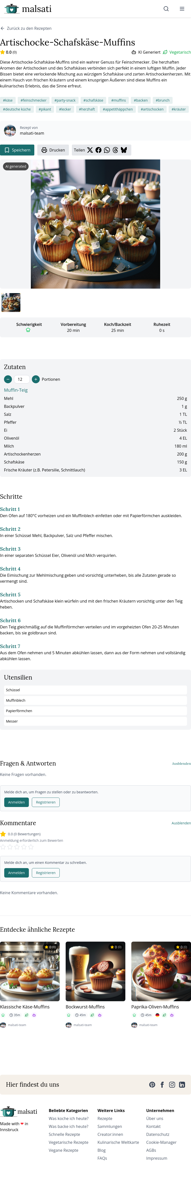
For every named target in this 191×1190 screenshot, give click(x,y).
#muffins (118, 100)
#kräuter (179, 109)
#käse (8, 100)
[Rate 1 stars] (3, 847)
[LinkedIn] (182, 1085)
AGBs (151, 1150)
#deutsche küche (17, 109)
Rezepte (104, 1118)
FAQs (102, 1158)
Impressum (156, 1158)
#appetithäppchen (118, 109)
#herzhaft (87, 109)
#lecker (65, 109)
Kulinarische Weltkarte (118, 1142)
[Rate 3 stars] (17, 847)
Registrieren (46, 802)
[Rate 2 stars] (10, 847)
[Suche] (166, 9)
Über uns (154, 1118)
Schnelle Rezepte (64, 1134)
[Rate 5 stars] (31, 847)
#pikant (45, 109)
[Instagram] (172, 1085)
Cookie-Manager (161, 1142)
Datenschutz (157, 1134)
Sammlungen (109, 1126)
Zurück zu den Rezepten (25, 28)
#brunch (163, 100)
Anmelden (16, 802)
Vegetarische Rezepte (68, 1142)
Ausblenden (181, 763)
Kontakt (153, 1126)
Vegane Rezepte (63, 1150)
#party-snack (65, 100)
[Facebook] (162, 1085)
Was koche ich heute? (69, 1118)
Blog (101, 1150)
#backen (141, 100)
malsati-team (32, 133)
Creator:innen (110, 1134)
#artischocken (152, 109)
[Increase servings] (36, 379)
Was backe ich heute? (68, 1126)
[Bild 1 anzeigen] (11, 302)
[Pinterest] (152, 1085)
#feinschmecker (34, 100)
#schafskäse (93, 100)
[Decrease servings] (8, 379)
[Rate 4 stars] (24, 847)
